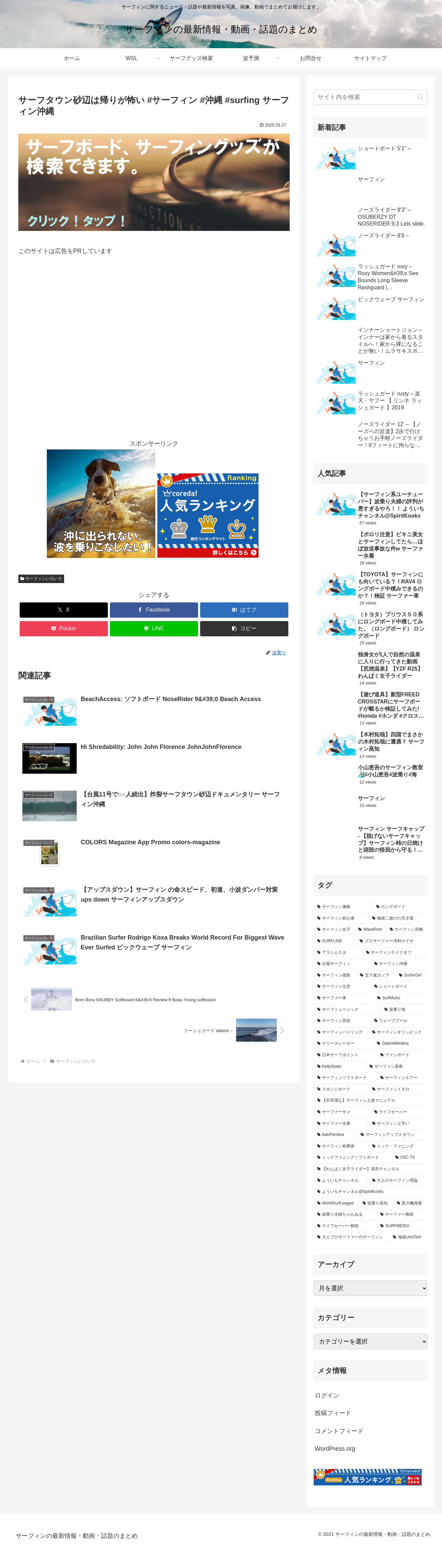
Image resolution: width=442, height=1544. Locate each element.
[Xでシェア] (64, 610)
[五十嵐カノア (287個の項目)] (376, 975)
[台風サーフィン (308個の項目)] (342, 964)
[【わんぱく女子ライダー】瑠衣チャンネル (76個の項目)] (370, 1169)
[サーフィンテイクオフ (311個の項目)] (395, 953)
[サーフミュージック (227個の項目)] (347, 1010)
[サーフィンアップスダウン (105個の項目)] (392, 1135)
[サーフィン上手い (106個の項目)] (398, 1124)
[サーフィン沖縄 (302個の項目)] (399, 964)
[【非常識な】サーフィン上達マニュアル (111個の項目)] (370, 1101)
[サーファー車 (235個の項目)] (343, 998)
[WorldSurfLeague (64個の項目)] (336, 1203)
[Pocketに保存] (64, 628)
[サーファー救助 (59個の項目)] (402, 1215)
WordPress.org (335, 1448)
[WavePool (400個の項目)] (370, 930)
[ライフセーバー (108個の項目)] (399, 1112)
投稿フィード (333, 1413)
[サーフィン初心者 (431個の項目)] (341, 918)
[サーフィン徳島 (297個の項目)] (335, 975)
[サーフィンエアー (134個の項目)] (402, 1078)
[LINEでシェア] (154, 628)
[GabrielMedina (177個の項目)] (400, 1044)
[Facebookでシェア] (154, 610)
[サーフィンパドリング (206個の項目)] (341, 1032)
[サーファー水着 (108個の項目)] (341, 1124)
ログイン (327, 1395)
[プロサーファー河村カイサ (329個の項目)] (391, 941)
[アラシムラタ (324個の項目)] (338, 953)
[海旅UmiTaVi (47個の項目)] (408, 1237)
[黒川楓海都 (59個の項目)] (410, 1203)
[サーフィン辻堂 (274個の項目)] (342, 987)
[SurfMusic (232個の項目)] (400, 998)
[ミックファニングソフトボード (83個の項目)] (352, 1158)
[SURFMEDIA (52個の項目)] (401, 1226)
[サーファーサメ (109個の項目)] (342, 1112)
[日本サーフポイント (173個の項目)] (345, 1055)
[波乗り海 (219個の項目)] (404, 1010)
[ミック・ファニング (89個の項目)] (398, 1146)
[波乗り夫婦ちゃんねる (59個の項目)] (345, 1215)
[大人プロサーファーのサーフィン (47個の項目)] (351, 1237)
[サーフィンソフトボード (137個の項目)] (345, 1078)
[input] (370, 97)
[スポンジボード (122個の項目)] (341, 1089)
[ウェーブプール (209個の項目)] (399, 1021)
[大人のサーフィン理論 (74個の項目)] (398, 1181)
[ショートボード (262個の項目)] (399, 987)
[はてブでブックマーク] (244, 610)
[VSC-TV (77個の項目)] (409, 1158)
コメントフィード (339, 1431)
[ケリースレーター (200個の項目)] (343, 1044)
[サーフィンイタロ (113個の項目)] (398, 1089)
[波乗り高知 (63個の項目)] (376, 1203)
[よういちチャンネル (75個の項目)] (341, 1181)
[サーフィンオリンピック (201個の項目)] (398, 1032)
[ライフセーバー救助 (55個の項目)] (345, 1226)
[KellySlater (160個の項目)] (339, 1067)
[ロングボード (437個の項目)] (400, 907)
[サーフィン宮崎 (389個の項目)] (407, 930)
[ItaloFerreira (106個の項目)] (335, 1135)
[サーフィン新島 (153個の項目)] (396, 1067)
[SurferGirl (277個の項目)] (411, 975)
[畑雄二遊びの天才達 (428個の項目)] (398, 918)
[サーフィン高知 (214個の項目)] (342, 1021)
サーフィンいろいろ (41, 578)
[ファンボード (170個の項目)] (402, 1055)
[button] (244, 628)
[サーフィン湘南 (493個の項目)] (343, 907)
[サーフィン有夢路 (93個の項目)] (341, 1146)
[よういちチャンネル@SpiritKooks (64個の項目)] (370, 1192)
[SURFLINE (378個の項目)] (334, 941)
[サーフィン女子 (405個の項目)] (334, 930)
